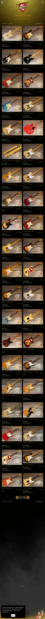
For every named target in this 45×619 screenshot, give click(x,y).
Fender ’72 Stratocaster (7, 371)
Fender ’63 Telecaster (28, 302)
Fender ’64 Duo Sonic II (7, 442)
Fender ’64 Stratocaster (7, 113)
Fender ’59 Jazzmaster (28, 89)
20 (24, 497)
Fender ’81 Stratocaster (7, 231)
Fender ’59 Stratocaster (28, 42)
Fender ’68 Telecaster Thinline (9, 395)
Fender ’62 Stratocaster (28, 254)
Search (10, 23)
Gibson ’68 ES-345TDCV (28, 136)
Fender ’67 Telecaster (7, 419)
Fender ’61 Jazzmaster (28, 278)
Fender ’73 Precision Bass (8, 66)
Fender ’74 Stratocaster (7, 278)
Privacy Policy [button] (5, 612)
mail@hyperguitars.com (24, 544)
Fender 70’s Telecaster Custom (30, 419)
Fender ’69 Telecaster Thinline (9, 184)
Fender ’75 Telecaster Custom (30, 66)
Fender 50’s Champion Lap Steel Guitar (11, 160)
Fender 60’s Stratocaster (7, 89)
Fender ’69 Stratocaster (28, 231)
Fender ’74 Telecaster (28, 160)
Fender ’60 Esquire (27, 488)
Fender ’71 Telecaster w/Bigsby (30, 371)
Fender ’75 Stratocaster (7, 136)
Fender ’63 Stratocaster (7, 207)
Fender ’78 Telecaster (28, 325)
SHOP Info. (22, 548)
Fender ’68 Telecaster (28, 113)
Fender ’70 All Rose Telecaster (9, 349)
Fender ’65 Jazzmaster (7, 466)
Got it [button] (13, 615)
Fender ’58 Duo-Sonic (7, 42)
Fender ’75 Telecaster (28, 184)
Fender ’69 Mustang (27, 395)
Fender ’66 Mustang (27, 207)
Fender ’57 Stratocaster (28, 464)
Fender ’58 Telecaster (28, 442)
